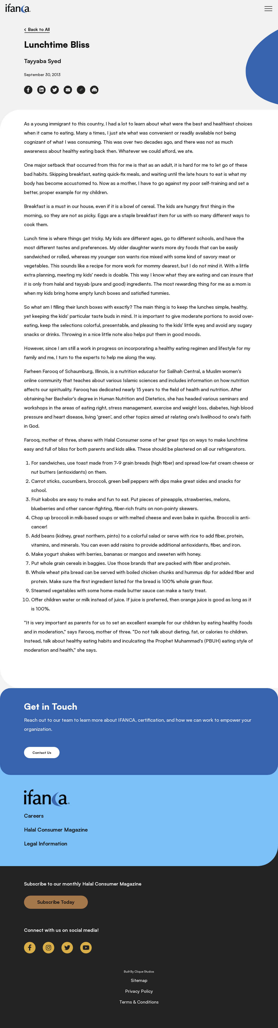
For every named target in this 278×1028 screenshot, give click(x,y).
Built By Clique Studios (139, 971)
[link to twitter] (54, 90)
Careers (34, 815)
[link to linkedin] (41, 90)
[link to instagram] (48, 947)
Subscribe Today (56, 902)
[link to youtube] (86, 947)
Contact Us (41, 752)
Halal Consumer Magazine (56, 829)
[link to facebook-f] (28, 90)
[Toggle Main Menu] (268, 8)
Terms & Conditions (139, 1001)
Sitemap (139, 980)
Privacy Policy (139, 991)
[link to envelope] (68, 90)
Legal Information (45, 843)
